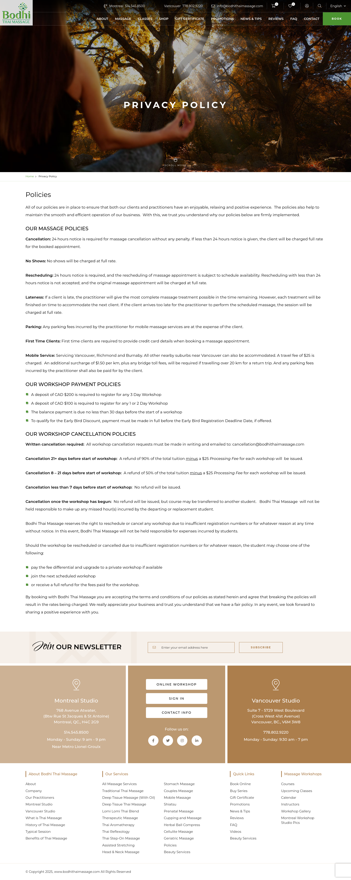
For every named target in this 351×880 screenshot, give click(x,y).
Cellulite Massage (178, 831)
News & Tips (251, 19)
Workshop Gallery (296, 811)
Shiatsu (170, 804)
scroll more (175, 162)
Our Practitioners (40, 797)
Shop (163, 19)
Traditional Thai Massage (123, 791)
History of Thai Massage (45, 825)
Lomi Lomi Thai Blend (120, 811)
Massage (123, 19)
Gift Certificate (189, 19)
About (102, 19)
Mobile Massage (177, 797)
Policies (170, 845)
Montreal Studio (39, 804)
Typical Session (38, 831)
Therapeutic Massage (120, 818)
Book (337, 18)
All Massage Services (119, 784)
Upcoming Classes (296, 791)
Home (30, 176)
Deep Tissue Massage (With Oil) (128, 797)
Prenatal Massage (179, 811)
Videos (235, 831)
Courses (287, 784)
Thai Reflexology (116, 831)
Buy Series (238, 791)
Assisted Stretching (118, 845)
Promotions (222, 19)
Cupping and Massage (182, 818)
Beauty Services (177, 852)
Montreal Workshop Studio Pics (297, 820)
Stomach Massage (179, 784)
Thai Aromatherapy (118, 825)
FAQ (293, 19)
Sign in (176, 698)
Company (34, 791)
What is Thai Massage (44, 818)
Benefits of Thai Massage (46, 838)
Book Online (240, 784)
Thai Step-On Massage (121, 838)
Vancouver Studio (40, 811)
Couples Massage (178, 791)
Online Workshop (176, 684)
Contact (311, 19)
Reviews (276, 19)
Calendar (288, 797)
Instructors (290, 804)
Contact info (176, 713)
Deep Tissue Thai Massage (124, 804)
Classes (145, 19)
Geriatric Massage (179, 838)
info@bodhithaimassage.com (240, 6)
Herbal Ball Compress (182, 825)
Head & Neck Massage (120, 852)
